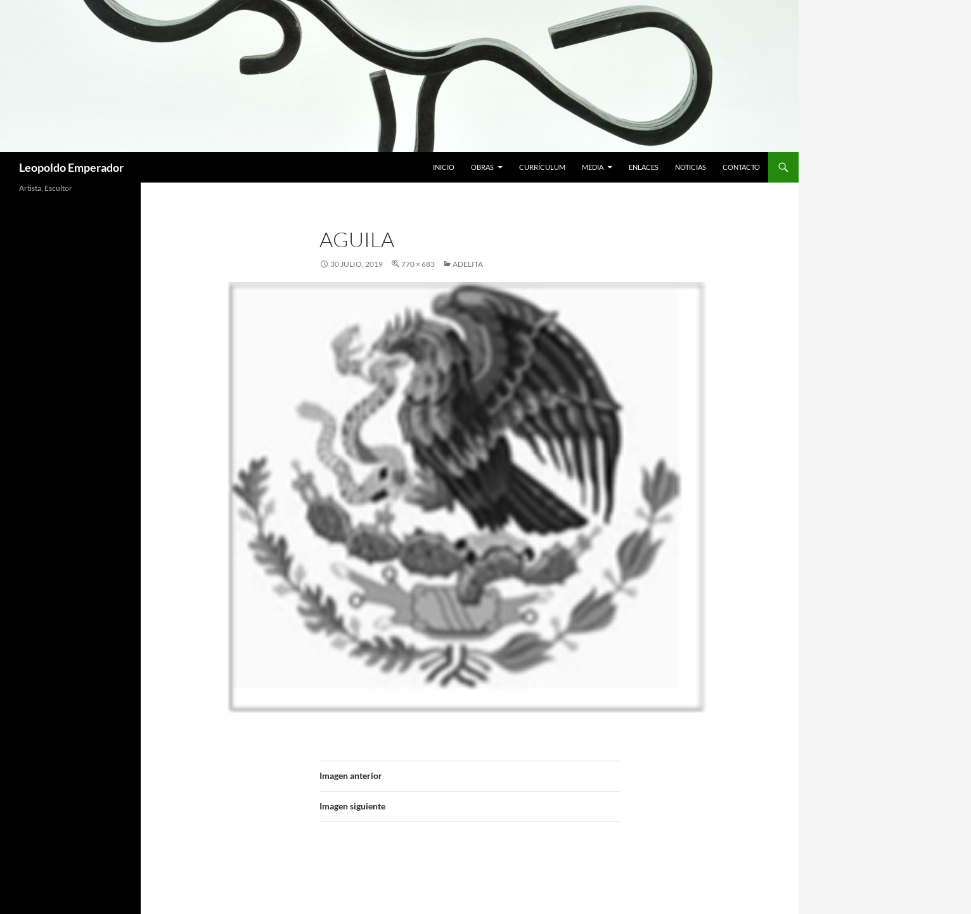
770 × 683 (418, 264)
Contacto (741, 167)
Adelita (468, 264)
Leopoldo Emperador (71, 167)
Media (592, 167)
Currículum (542, 167)
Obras (482, 167)
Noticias (690, 167)
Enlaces (644, 167)
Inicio (443, 167)
